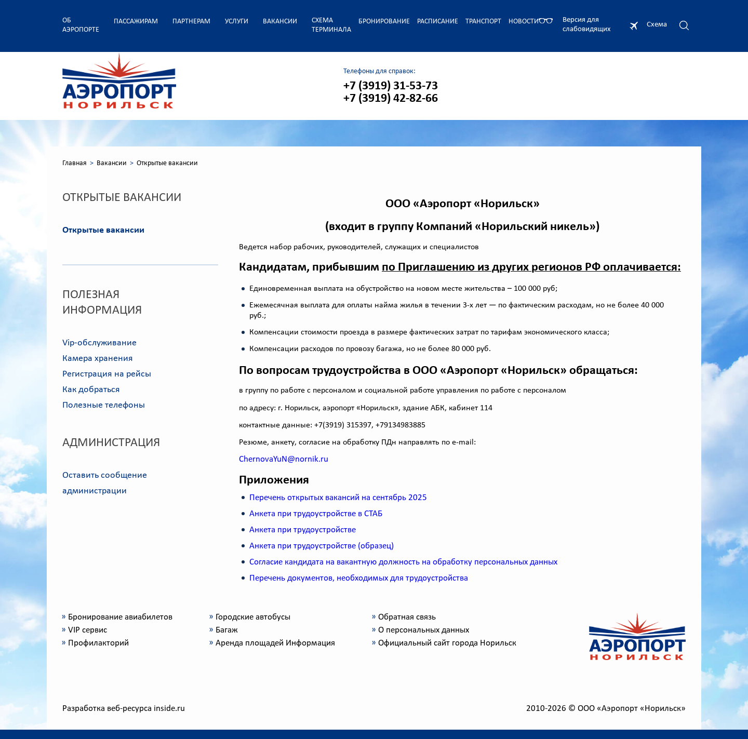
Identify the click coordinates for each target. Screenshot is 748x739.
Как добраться (91, 390)
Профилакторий (98, 643)
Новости (524, 21)
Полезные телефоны (103, 405)
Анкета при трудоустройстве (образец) (321, 546)
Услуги (236, 21)
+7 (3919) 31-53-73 (390, 86)
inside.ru (169, 708)
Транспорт (483, 21)
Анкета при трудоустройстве (302, 530)
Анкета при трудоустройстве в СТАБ (315, 513)
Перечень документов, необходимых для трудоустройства (358, 578)
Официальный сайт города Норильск (447, 643)
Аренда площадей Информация (275, 643)
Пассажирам (136, 21)
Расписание (437, 21)
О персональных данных (423, 630)
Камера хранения (97, 359)
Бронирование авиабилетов (120, 617)
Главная (74, 163)
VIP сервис (87, 630)
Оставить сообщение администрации (104, 483)
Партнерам (191, 21)
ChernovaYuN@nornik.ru (283, 459)
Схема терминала (331, 25)
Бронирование (384, 21)
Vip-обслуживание (99, 343)
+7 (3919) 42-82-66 (390, 98)
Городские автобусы (253, 617)
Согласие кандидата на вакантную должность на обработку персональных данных (403, 562)
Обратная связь (407, 617)
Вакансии (280, 21)
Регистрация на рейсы (106, 374)
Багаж (227, 630)
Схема (657, 25)
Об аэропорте (80, 25)
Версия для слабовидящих (587, 24)
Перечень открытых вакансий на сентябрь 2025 (338, 497)
